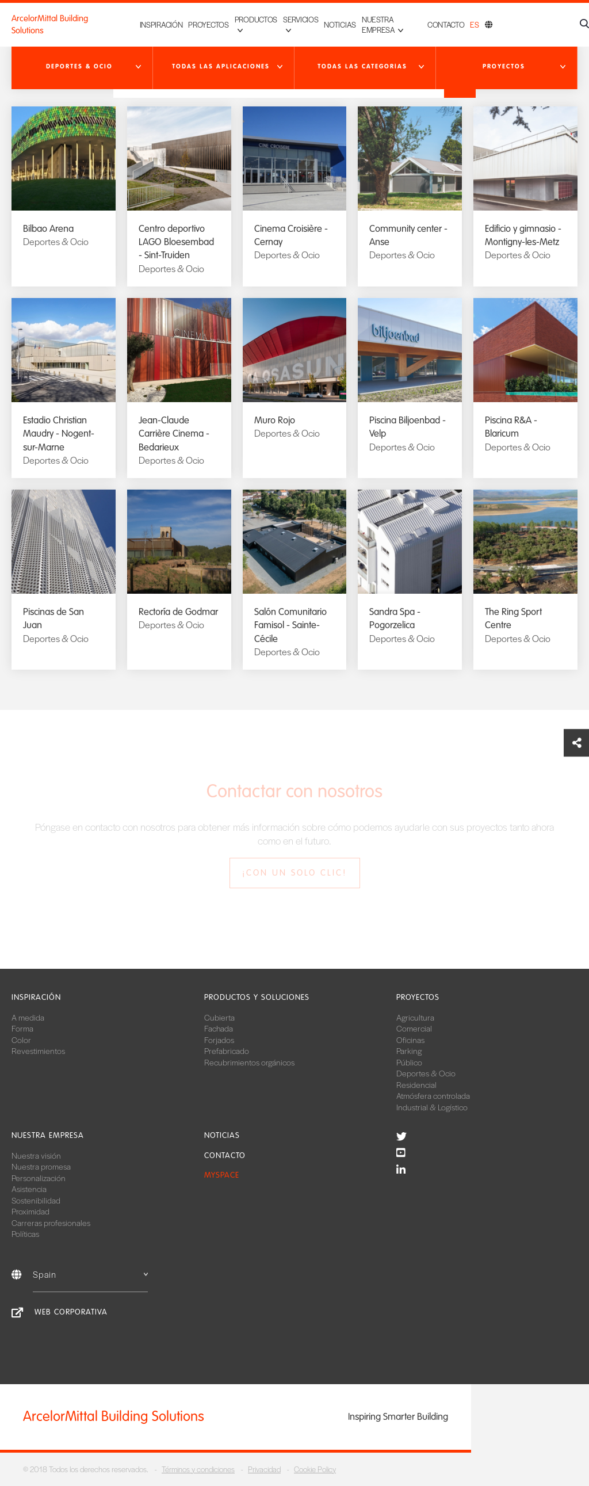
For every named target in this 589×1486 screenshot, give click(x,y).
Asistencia (29, 1188)
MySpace (221, 1175)
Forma (22, 1028)
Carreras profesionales (51, 1222)
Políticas (25, 1233)
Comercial (414, 1028)
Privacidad (264, 1469)
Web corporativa (71, 1312)
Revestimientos (38, 1050)
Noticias (331, 24)
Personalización (39, 1177)
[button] (82, 66)
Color (21, 1039)
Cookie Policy (315, 1469)
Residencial (416, 1084)
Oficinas (410, 1039)
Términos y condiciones (198, 1469)
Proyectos (190, 24)
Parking (409, 1050)
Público (409, 1062)
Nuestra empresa (48, 1135)
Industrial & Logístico (432, 1107)
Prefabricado (226, 1050)
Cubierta (219, 1017)
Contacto (446, 24)
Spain (90, 1274)
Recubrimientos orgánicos (249, 1062)
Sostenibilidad (36, 1200)
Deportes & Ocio (426, 1073)
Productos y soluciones (256, 997)
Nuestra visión (36, 1155)
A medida (28, 1017)
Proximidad (30, 1211)
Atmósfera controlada (433, 1095)
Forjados (219, 1039)
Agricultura (415, 1017)
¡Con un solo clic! (294, 873)
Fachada (218, 1028)
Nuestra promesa (41, 1166)
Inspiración (143, 24)
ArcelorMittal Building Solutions (50, 24)
